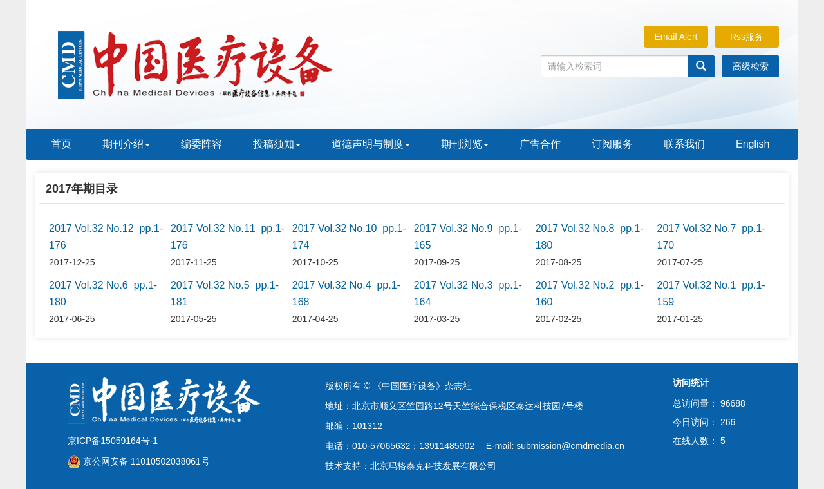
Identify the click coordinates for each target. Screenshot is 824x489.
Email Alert (676, 37)
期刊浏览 (465, 144)
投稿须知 (277, 144)
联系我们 (684, 144)
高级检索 (751, 66)
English (752, 144)
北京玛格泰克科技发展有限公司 (433, 466)
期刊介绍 (126, 144)
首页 (61, 144)
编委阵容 (201, 144)
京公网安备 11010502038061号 (139, 461)
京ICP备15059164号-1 (113, 441)
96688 (732, 403)
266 (727, 422)
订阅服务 (612, 144)
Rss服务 (746, 37)
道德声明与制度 (371, 144)
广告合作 (540, 144)
